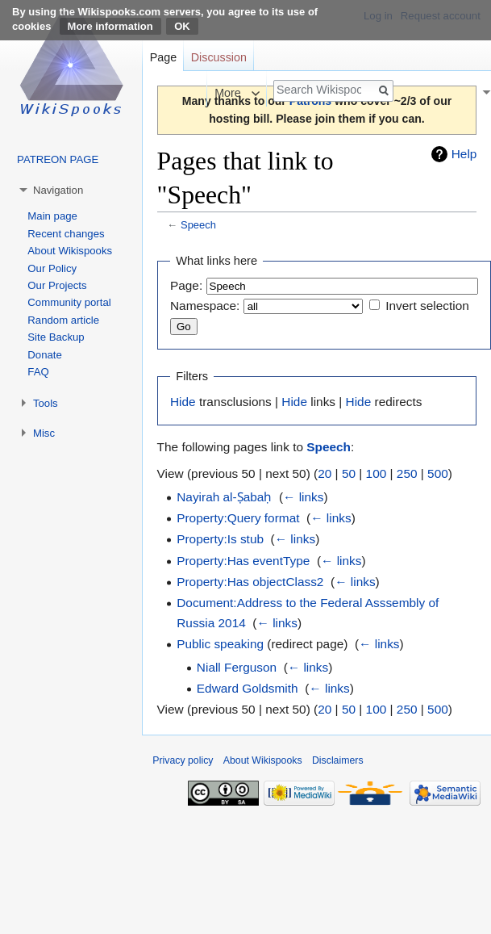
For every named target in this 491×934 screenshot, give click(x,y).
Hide (183, 401)
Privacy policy (182, 760)
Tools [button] (45, 403)
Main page (52, 216)
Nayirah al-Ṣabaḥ (224, 497)
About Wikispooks (69, 251)
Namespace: (204, 305)
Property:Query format (238, 518)
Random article (63, 320)
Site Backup (55, 337)
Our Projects (56, 285)
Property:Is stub (220, 539)
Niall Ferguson (237, 667)
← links (303, 497)
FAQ (37, 372)
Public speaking (220, 644)
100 (376, 473)
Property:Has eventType (243, 561)
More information (110, 26)
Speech (198, 225)
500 (437, 473)
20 (324, 473)
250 (407, 473)
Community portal (68, 302)
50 (349, 473)
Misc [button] (44, 433)
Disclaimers (338, 760)
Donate (44, 355)
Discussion (219, 57)
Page (163, 57)
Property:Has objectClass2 (250, 581)
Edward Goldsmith (247, 688)
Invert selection (427, 305)
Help (464, 154)
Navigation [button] (58, 190)
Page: (186, 285)
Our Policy (52, 268)
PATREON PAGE (57, 159)
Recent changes (65, 234)
